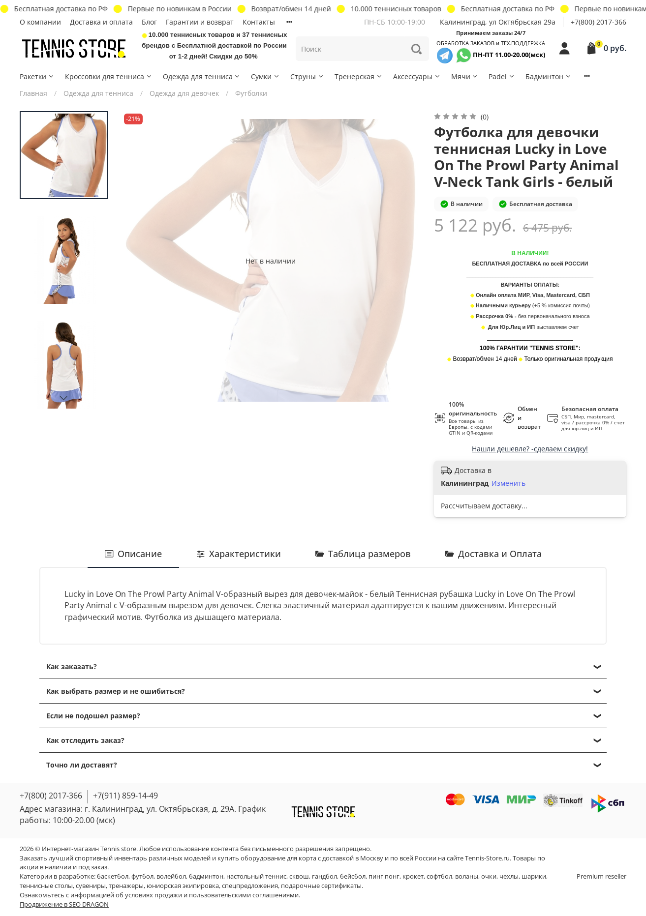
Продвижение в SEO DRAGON (64, 904)
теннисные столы (46, 886)
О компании (40, 22)
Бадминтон (548, 76)
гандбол (324, 876)
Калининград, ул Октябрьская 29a (497, 22)
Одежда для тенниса (202, 76)
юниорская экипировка (183, 886)
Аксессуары (417, 76)
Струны (307, 76)
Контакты (259, 22)
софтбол (439, 876)
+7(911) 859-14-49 (125, 795)
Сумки (265, 76)
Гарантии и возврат (200, 22)
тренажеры (126, 886)
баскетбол (112, 876)
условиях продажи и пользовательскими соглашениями (212, 895)
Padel (502, 76)
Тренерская (359, 76)
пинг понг (384, 876)
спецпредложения (250, 886)
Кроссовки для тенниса (109, 76)
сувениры (91, 886)
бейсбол (353, 876)
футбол (142, 876)
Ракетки (37, 76)
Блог (149, 22)
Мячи (465, 76)
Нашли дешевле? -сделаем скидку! (530, 448)
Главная (33, 93)
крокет (413, 876)
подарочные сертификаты (321, 886)
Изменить (508, 483)
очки (488, 876)
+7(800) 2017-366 (598, 22)
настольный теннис (256, 876)
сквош (299, 876)
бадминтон (206, 876)
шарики (534, 876)
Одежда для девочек (184, 93)
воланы (466, 876)
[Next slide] (64, 398)
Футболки (251, 93)
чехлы (509, 876)
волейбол (171, 876)
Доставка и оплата (101, 22)
